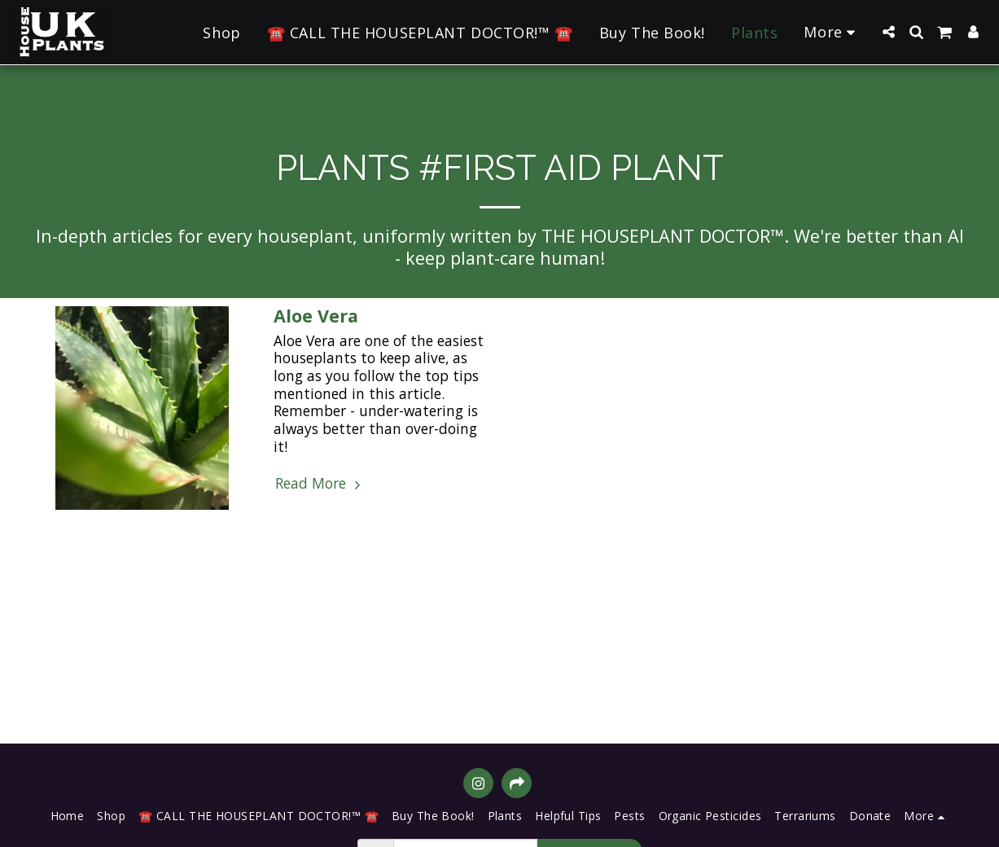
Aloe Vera (316, 315)
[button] (888, 31)
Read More (319, 484)
